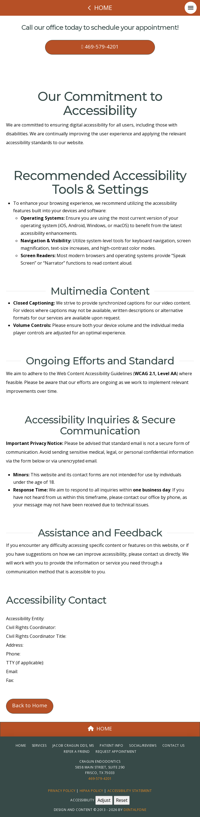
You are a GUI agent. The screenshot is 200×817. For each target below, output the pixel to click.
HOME (100, 728)
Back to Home (29, 705)
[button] (191, 8)
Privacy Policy (61, 790)
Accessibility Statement (129, 790)
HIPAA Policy (91, 790)
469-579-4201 (100, 46)
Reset (121, 800)
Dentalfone (135, 809)
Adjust (104, 800)
